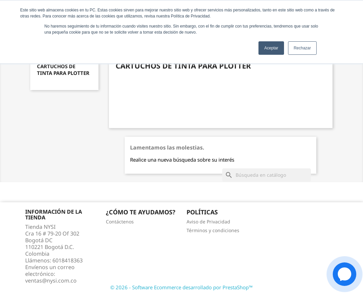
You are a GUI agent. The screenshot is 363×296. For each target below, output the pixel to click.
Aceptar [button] (271, 48)
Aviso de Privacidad (208, 221)
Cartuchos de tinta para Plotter (63, 69)
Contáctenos (120, 221)
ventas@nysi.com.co (51, 280)
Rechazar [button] (302, 48)
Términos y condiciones (213, 230)
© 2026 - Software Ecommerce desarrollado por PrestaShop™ (181, 287)
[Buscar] (266, 175)
